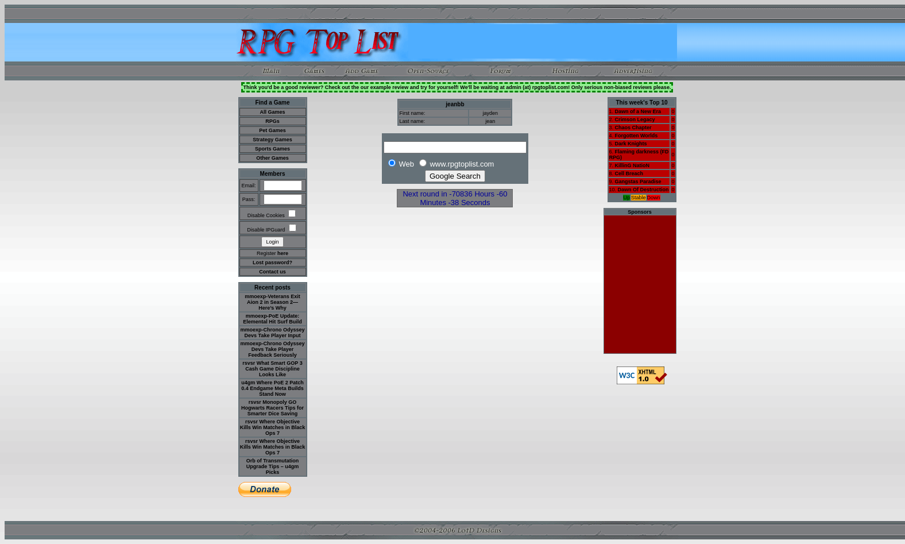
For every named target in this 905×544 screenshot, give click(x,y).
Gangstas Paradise (638, 181)
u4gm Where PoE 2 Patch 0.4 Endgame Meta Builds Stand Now (272, 388)
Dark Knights (631, 143)
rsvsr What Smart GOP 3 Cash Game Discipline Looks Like (272, 368)
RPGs (272, 121)
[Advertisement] (542, 41)
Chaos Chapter (633, 127)
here (282, 253)
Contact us (272, 272)
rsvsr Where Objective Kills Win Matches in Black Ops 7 (272, 427)
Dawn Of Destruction (643, 189)
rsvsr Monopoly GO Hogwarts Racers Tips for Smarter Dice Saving (272, 407)
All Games (272, 112)
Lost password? (272, 262)
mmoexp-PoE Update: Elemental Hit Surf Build (272, 319)
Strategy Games (272, 139)
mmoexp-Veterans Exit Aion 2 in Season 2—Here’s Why (272, 302)
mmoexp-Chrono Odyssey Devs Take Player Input (272, 332)
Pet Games (272, 130)
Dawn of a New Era (638, 111)
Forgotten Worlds (636, 135)
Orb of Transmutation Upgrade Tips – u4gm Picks (272, 466)
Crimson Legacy (635, 119)
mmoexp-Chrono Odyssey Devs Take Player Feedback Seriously (272, 349)
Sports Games (272, 149)
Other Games (272, 158)
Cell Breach (629, 173)
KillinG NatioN (632, 165)
